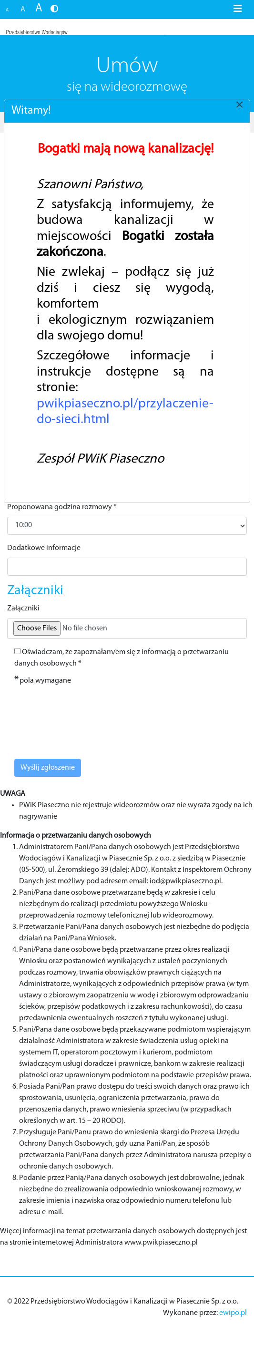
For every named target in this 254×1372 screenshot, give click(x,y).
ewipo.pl (233, 1313)
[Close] (239, 105)
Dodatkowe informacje (44, 548)
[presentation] (79, 717)
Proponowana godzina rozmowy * (62, 507)
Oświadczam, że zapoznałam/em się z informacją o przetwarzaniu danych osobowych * (121, 657)
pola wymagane (42, 680)
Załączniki (23, 608)
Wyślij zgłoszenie (47, 768)
